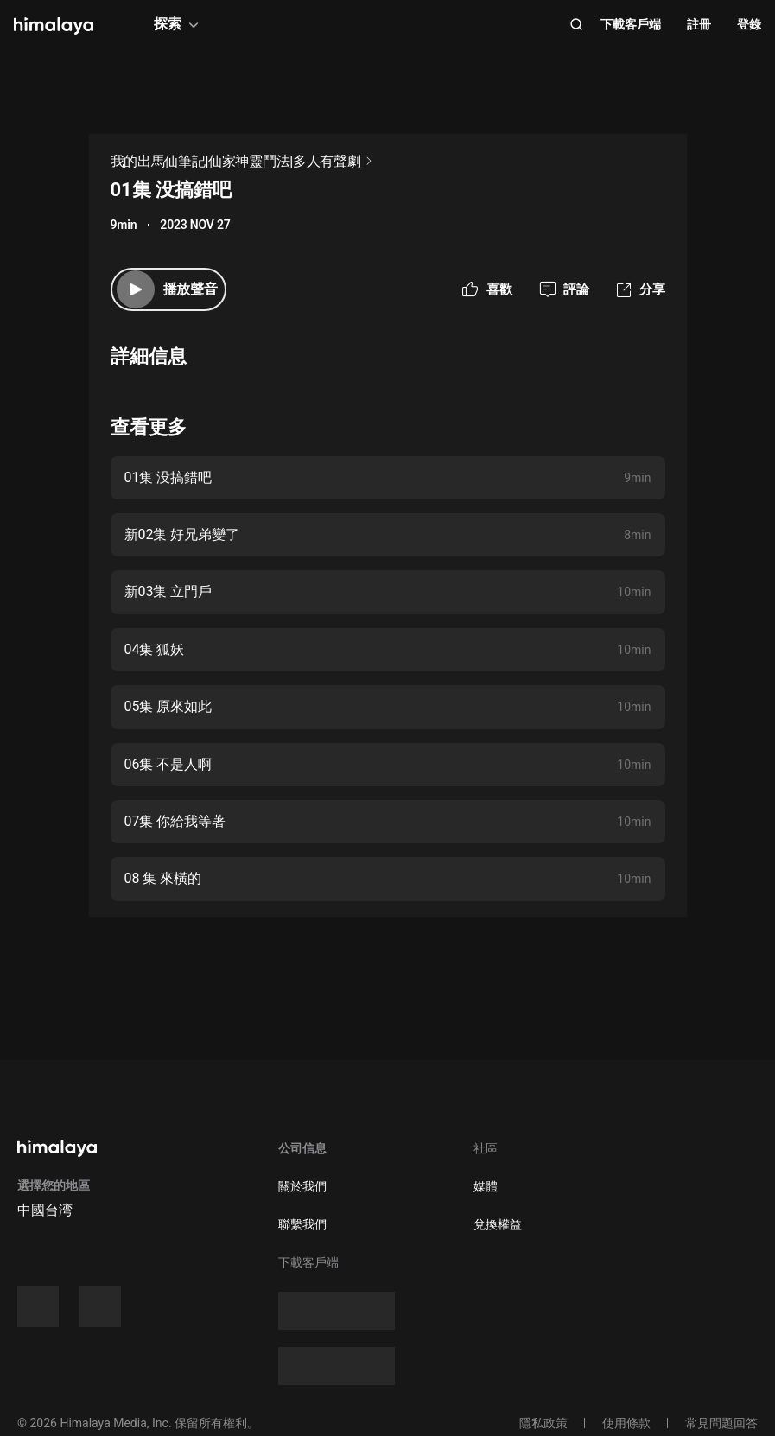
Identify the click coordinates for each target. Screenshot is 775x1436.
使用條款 (626, 1423)
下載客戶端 (630, 24)
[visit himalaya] (53, 26)
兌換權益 (497, 1224)
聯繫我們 (302, 1224)
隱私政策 (543, 1423)
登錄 (749, 24)
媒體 (485, 1186)
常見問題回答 (721, 1423)
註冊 (699, 24)
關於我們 (302, 1186)
